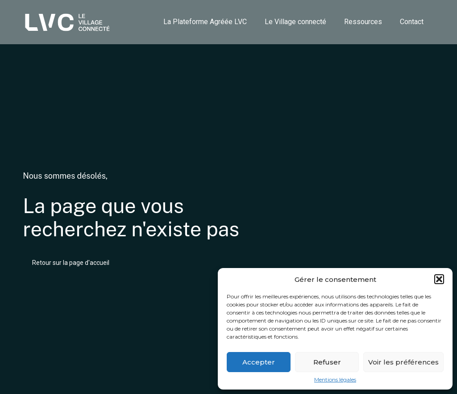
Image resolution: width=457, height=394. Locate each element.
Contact (412, 21)
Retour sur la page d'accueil (70, 262)
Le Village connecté (295, 21)
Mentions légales (335, 380)
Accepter (258, 362)
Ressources (363, 21)
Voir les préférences (403, 362)
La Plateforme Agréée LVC (205, 21)
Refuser (327, 362)
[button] (439, 279)
